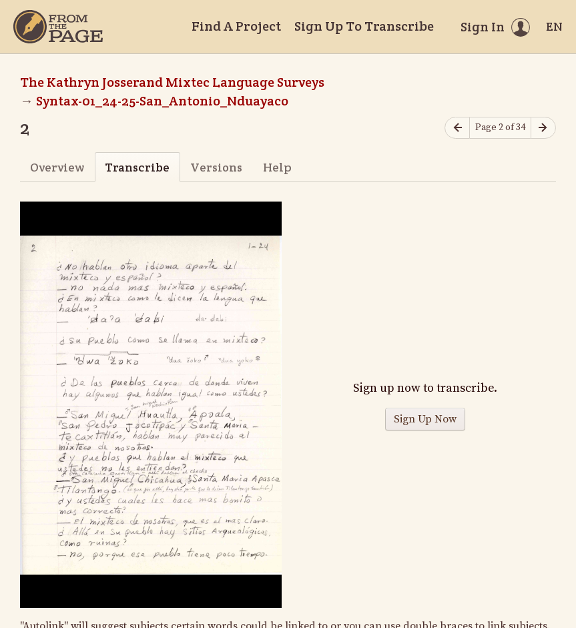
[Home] (58, 26)
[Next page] (543, 128)
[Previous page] (457, 128)
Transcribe (137, 167)
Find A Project (236, 26)
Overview (57, 167)
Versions (216, 167)
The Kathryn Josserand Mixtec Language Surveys (172, 82)
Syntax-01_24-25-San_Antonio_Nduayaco (162, 100)
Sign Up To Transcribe (364, 26)
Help (277, 167)
